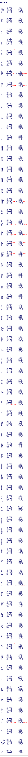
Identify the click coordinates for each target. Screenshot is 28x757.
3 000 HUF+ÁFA (20, 31)
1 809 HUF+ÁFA (13, 49)
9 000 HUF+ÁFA (8, 229)
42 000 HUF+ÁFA (8, 283)
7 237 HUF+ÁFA (8, 62)
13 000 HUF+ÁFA (8, 13)
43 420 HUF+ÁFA (8, 691)
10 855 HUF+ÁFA (8, 45)
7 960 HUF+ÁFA (8, 49)
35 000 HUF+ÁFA (8, 117)
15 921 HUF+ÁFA (8, 719)
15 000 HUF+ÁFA (8, 109)
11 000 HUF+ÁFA (8, 623)
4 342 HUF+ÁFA (8, 17)
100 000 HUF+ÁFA (8, 40)
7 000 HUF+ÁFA (8, 9)
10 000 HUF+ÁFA (8, 24)
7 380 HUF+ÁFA (8, 201)
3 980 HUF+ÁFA (13, 66)
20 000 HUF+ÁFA (8, 51)
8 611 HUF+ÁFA (8, 43)
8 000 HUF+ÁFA (8, 76)
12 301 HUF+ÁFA (8, 34)
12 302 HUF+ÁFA (8, 722)
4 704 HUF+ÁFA (8, 107)
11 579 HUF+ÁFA (8, 85)
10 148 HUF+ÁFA (8, 29)
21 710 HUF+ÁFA (8, 16)
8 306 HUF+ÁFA (8, 698)
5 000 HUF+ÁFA (8, 116)
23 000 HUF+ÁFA (8, 77)
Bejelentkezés (7, 0)
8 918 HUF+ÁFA (8, 297)
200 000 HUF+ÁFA (8, 70)
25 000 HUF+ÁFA (8, 48)
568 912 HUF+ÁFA (8, 605)
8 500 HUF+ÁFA (20, 21)
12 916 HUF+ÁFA (8, 98)
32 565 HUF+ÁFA (8, 571)
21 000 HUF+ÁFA (20, 360)
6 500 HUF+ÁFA (8, 97)
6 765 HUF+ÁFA (8, 53)
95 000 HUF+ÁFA (8, 96)
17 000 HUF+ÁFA (8, 141)
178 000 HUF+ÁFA (8, 506)
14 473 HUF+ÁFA (8, 624)
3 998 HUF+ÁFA (8, 701)
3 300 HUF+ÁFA (8, 139)
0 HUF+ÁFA (8, 687)
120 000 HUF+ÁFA (8, 159)
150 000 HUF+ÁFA (8, 38)
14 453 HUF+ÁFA (8, 208)
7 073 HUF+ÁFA (8, 73)
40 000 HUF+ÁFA (8, 137)
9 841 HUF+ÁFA (8, 261)
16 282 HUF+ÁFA (8, 699)
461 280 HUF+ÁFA (8, 677)
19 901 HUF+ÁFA (8, 84)
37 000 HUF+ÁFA (8, 360)
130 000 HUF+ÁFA (8, 338)
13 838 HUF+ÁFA (8, 112)
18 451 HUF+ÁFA (8, 93)
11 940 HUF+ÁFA (8, 86)
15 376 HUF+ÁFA (20, 112)
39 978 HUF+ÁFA (8, 378)
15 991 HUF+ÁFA (8, 650)
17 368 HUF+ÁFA (8, 562)
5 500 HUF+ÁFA (8, 92)
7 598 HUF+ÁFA (8, 565)
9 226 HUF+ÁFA (8, 94)
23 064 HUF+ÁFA (8, 284)
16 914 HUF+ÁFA (8, 230)
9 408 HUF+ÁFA (8, 30)
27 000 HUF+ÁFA (8, 168)
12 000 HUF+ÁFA (8, 154)
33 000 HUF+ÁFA (8, 18)
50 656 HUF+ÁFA (8, 22)
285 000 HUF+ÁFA (8, 572)
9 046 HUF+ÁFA (8, 61)
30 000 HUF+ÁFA (20, 32)
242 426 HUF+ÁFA (8, 497)
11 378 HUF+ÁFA (8, 54)
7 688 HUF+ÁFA (8, 388)
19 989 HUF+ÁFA (8, 318)
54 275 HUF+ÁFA (8, 660)
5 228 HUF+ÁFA (8, 510)
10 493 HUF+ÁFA (8, 618)
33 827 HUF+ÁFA (8, 7)
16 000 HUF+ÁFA (8, 27)
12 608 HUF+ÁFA (8, 11)
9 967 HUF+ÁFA (8, 395)
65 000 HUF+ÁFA (8, 41)
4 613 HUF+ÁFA (8, 145)
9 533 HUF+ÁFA (8, 19)
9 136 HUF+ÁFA (8, 697)
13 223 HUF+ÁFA (8, 225)
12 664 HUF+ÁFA (8, 8)
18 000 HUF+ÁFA (8, 182)
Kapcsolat (25, 0)
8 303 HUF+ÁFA (8, 244)
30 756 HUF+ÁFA (8, 241)
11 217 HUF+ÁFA (8, 551)
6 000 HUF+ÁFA (8, 21)
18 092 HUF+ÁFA (8, 6)
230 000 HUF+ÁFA (8, 214)
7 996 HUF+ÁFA (8, 50)
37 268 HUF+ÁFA (8, 233)
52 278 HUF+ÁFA (8, 239)
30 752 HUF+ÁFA (8, 23)
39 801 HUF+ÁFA (8, 60)
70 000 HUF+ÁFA (8, 63)
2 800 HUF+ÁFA (8, 222)
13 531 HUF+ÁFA (8, 372)
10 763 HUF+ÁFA (8, 64)
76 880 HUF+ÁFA (8, 615)
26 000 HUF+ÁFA (8, 558)
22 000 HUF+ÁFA (8, 336)
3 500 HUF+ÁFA (8, 721)
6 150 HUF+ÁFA (8, 657)
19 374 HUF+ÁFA (8, 668)
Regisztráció (11, 0)
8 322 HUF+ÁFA (8, 56)
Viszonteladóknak (16, 0)
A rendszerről (3, 0)
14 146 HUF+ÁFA (8, 452)
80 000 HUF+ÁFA (20, 40)
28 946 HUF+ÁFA (8, 87)
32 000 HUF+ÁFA (8, 133)
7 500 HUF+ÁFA (8, 33)
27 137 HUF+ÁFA (8, 28)
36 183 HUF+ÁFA (8, 12)
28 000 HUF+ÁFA (8, 95)
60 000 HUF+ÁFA (8, 32)
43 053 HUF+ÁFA (8, 611)
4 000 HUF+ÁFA (8, 161)
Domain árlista (21, 0)
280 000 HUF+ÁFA (8, 518)
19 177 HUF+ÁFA (8, 105)
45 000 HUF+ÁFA (8, 720)
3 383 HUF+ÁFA (13, 73)
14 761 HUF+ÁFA (8, 263)
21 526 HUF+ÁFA (8, 369)
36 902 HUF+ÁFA (8, 717)
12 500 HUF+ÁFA (8, 197)
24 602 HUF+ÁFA (8, 10)
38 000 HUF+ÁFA (20, 150)
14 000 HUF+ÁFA (8, 31)
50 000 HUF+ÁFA (20, 70)
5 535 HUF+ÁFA (8, 560)
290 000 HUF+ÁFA (8, 692)
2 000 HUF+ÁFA (8, 20)
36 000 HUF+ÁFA (8, 129)
